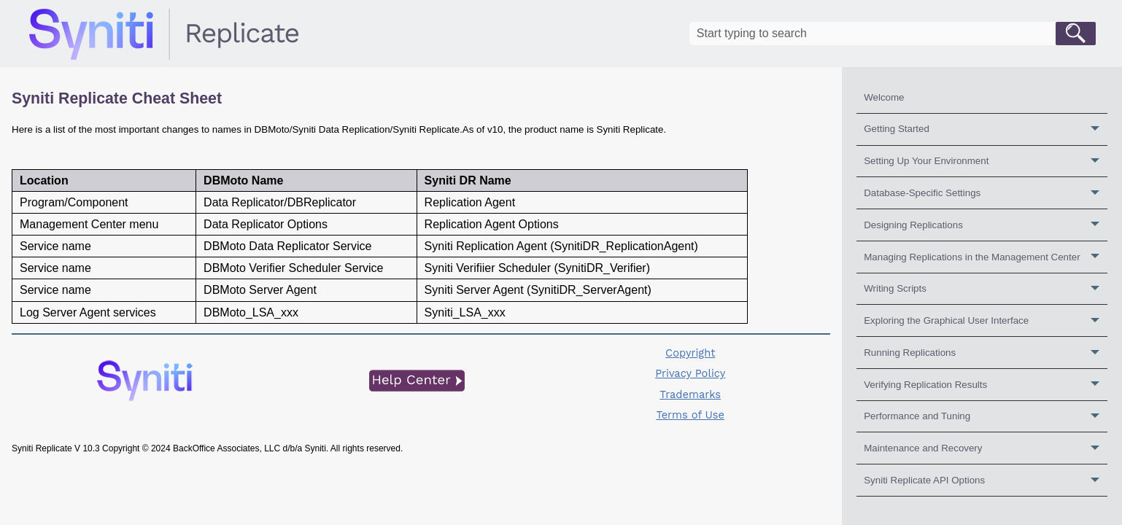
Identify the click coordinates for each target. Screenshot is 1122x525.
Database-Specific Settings (985, 193)
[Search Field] (892, 33)
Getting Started (985, 129)
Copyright (690, 352)
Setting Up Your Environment (985, 161)
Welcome (884, 97)
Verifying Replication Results (985, 384)
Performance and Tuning (985, 416)
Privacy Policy (690, 373)
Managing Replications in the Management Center (985, 257)
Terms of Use (690, 414)
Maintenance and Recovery (985, 448)
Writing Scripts (985, 289)
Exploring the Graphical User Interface (985, 320)
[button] (1076, 33)
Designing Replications (985, 225)
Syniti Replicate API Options (985, 480)
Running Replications (985, 352)
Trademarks (690, 394)
